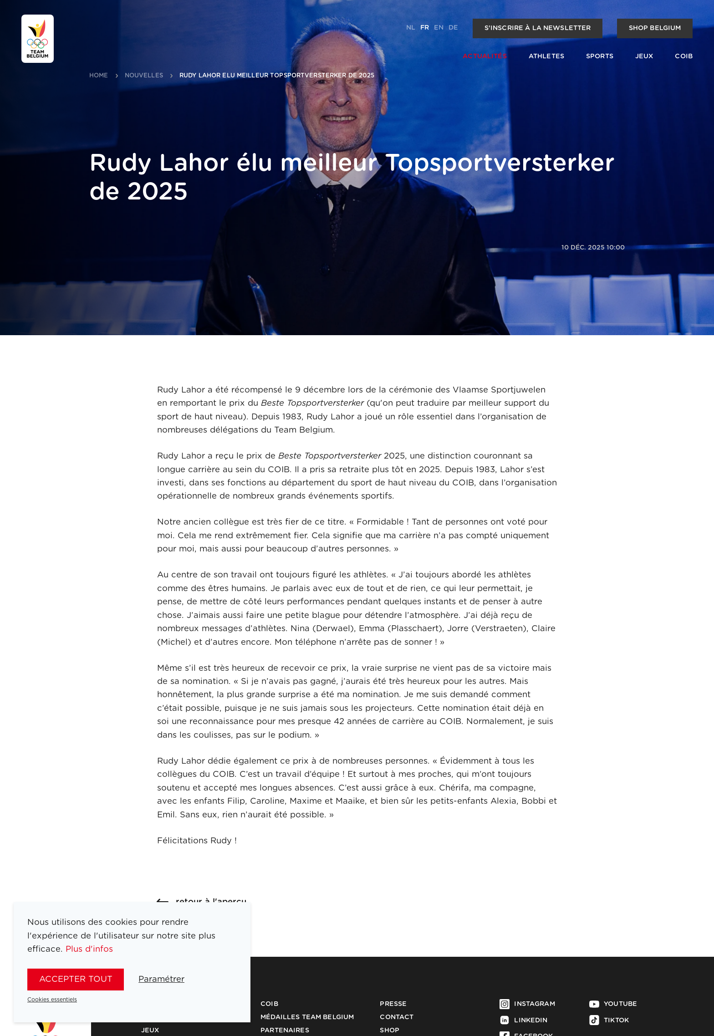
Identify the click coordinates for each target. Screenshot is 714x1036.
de (453, 28)
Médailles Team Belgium (307, 1017)
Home (98, 76)
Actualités (484, 56)
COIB (684, 56)
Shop (389, 1030)
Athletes (546, 56)
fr (424, 28)
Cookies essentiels (52, 999)
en (439, 28)
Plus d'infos (89, 949)
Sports (599, 56)
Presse (393, 1004)
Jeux (644, 56)
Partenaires (284, 1030)
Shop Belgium (655, 28)
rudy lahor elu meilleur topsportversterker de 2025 (277, 76)
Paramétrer (161, 979)
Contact (396, 1017)
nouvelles (144, 76)
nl (410, 28)
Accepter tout (75, 979)
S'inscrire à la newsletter (537, 28)
